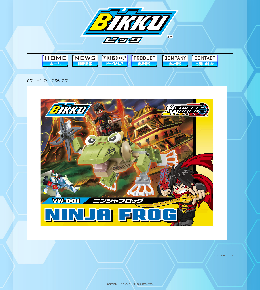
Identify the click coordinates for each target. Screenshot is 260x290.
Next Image (221, 255)
